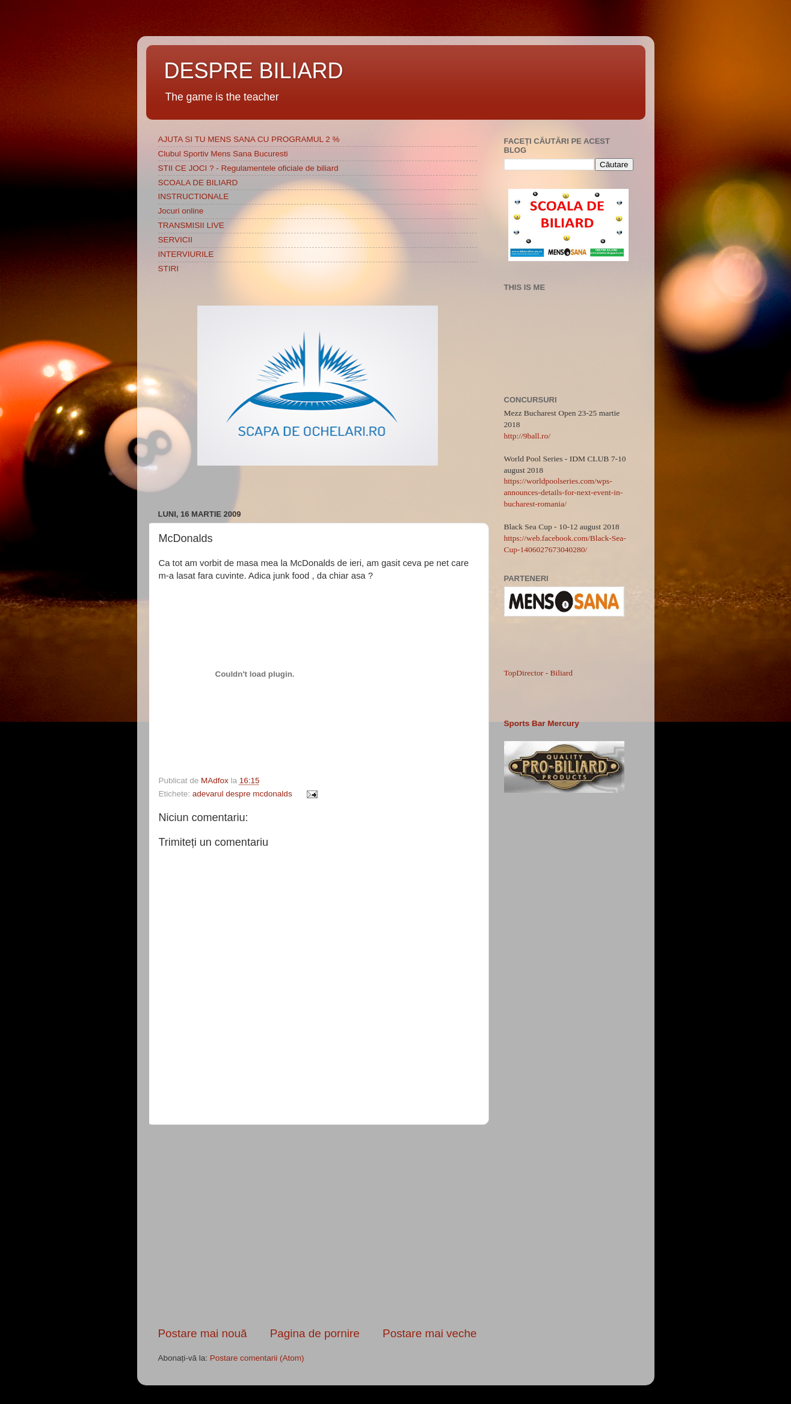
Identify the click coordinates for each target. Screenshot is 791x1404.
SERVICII (175, 239)
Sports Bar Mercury (541, 723)
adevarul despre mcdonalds (242, 793)
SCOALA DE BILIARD (198, 182)
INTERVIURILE (186, 254)
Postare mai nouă (202, 1333)
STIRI (168, 268)
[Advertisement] (317, 1225)
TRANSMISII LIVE (191, 225)
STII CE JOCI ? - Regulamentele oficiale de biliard (248, 168)
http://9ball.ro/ (527, 435)
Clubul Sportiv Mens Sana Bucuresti (223, 153)
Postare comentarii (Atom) (257, 1357)
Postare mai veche (429, 1333)
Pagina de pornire (315, 1333)
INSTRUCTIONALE (193, 196)
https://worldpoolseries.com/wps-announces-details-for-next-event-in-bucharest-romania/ (563, 492)
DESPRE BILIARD (253, 70)
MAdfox (216, 780)
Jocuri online (181, 210)
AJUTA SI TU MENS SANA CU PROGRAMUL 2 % (249, 139)
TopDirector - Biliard (538, 672)
